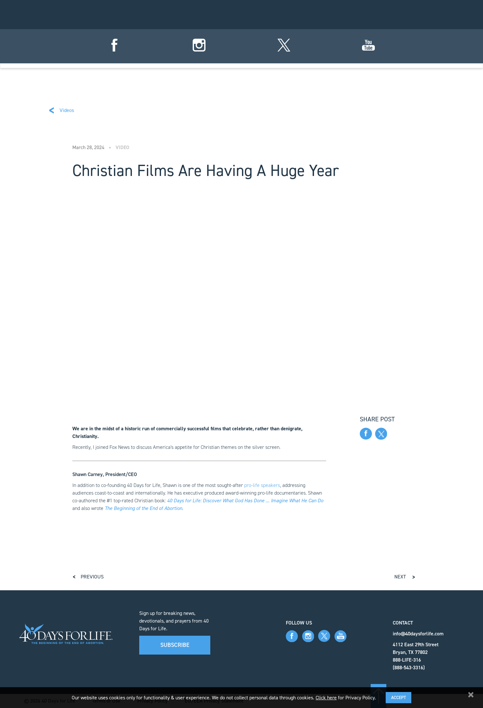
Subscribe (174, 645)
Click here (326, 697)
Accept (398, 698)
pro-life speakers (262, 485)
